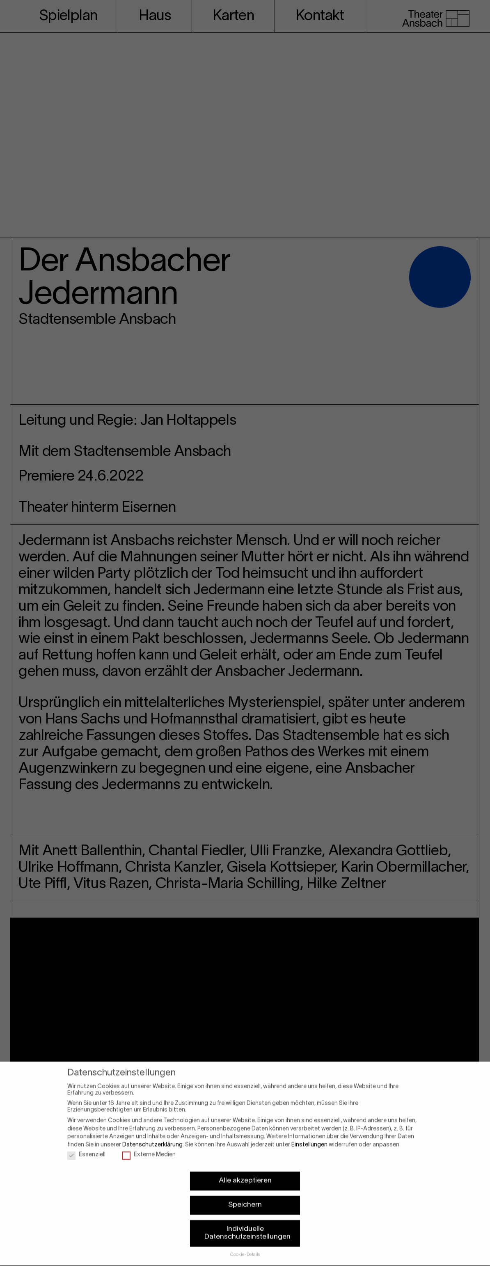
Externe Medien (149, 1145)
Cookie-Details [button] (245, 1245)
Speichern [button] (245, 1195)
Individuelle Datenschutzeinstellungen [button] (247, 1223)
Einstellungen (309, 1135)
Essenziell (86, 1145)
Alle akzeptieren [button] (245, 1171)
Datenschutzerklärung (152, 1135)
